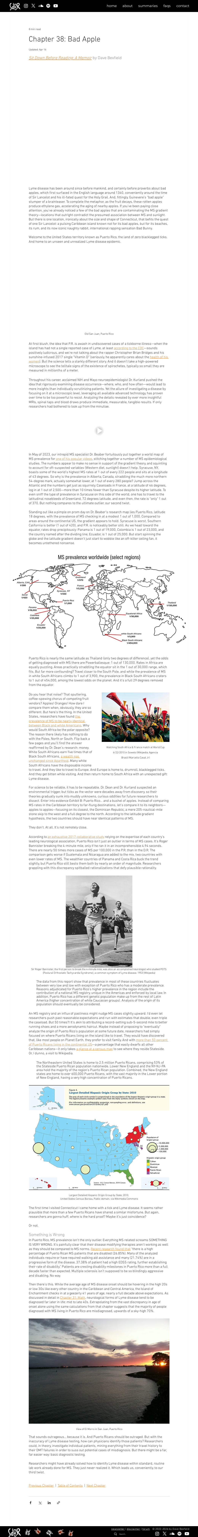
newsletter (118, 1529)
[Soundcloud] (40, 5)
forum (146, 1529)
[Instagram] (26, 5)
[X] (33, 5)
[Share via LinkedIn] (49, 1502)
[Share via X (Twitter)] (40, 1502)
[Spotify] (48, 5)
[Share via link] (58, 1502)
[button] (127, 6)
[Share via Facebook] (30, 1502)
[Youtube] (55, 5)
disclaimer (133, 1529)
